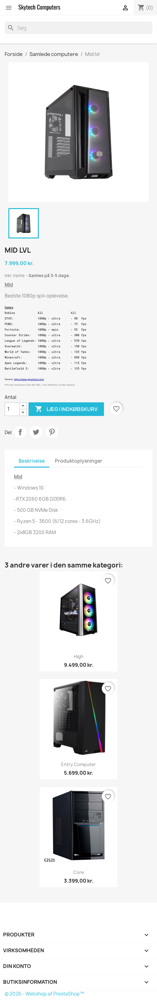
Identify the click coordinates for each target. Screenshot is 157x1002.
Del (20, 432)
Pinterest (52, 432)
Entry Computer (78, 764)
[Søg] (78, 28)
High (78, 656)
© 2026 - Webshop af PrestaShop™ (44, 994)
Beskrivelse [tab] (32, 461)
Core (78, 872)
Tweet (36, 432)
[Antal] (12, 409)
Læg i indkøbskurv (66, 409)
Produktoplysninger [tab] (78, 461)
